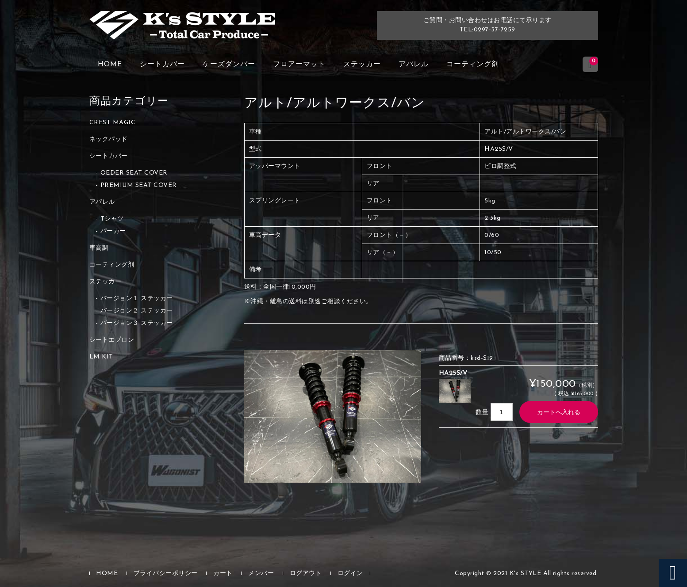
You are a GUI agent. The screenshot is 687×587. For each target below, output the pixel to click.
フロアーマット (299, 64)
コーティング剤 (472, 64)
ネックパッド (108, 139)
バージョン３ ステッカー (136, 323)
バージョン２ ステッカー (136, 311)
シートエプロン (111, 340)
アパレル (414, 64)
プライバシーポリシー (166, 573)
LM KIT (101, 357)
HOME (110, 64)
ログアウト (306, 573)
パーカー (113, 231)
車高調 (99, 248)
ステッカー (362, 64)
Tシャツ (112, 219)
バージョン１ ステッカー (136, 298)
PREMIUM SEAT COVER (138, 185)
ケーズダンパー (229, 64)
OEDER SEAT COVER (134, 173)
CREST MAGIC (112, 122)
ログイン (350, 573)
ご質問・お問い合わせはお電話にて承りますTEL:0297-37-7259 (487, 25)
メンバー (261, 573)
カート (223, 573)
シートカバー (162, 64)
